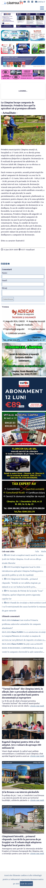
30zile (43, 551)
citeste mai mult (37, 706)
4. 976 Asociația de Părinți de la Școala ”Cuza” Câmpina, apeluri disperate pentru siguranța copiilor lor (22, 594)
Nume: (4, 272)
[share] (2, 263)
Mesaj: (4, 287)
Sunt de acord (26, 883)
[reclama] (23, 27)
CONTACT (40, 1)
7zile (37, 551)
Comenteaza (8, 299)
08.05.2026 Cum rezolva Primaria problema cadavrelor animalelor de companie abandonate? (21, 624)
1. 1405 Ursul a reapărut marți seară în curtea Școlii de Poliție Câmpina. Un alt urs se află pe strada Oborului (22, 559)
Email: (4, 280)
